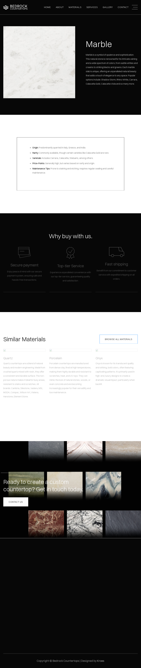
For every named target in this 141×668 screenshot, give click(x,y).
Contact (123, 7)
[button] (59, 7)
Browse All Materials (118, 338)
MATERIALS (75, 7)
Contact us (16, 501)
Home (47, 7)
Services (92, 7)
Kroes (100, 660)
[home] (15, 7)
